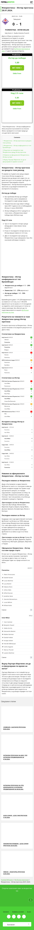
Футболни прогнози (21, 880)
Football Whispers (7, 880)
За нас (29, 912)
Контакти (6, 912)
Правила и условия (18, 912)
